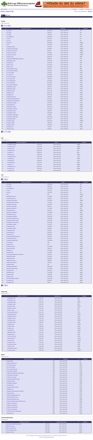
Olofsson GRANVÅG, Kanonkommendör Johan (16, 401)
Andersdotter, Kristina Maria (12, 48)
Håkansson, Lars (10, 92)
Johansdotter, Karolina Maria (12, 114)
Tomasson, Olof (11, 168)
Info (88, 9)
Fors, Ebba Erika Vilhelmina (12, 70)
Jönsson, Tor (10, 164)
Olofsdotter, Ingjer (10, 272)
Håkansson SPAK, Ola (11, 96)
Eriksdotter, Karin (11, 150)
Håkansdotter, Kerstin (11, 88)
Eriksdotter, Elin (10, 62)
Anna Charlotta (10, 361)
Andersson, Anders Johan (12, 50)
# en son (8, 38)
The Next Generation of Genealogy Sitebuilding (42, 435)
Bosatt (65, 359)
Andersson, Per (11, 148)
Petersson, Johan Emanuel (12, 407)
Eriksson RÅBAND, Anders (12, 68)
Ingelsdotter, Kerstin (12, 318)
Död (62, 182)
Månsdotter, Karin (10, 393)
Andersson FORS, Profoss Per (13, 202)
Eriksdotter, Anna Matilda (12, 212)
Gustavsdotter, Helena (11, 214)
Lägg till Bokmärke (83, 11)
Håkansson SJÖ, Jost (12, 316)
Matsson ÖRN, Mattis (11, 256)
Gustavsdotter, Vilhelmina (12, 216)
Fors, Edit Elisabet (10, 72)
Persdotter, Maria (10, 282)
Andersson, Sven (10, 56)
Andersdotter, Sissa (11, 304)
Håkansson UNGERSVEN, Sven (13, 98)
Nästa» (9, 25)
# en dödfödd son (10, 36)
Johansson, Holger (10, 124)
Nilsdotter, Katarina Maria (12, 266)
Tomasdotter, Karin (11, 166)
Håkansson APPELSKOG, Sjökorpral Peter (15, 373)
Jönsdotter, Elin (11, 158)
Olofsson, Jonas (10, 276)
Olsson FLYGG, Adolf (12, 336)
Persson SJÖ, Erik (11, 342)
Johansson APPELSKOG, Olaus (13, 236)
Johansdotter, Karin (12, 156)
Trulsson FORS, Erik (10, 432)
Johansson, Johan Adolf (11, 377)
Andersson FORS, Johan (12, 363)
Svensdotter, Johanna (12, 344)
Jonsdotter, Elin (10, 242)
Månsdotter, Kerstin (11, 332)
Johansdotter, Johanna (11, 110)
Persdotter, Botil (10, 280)
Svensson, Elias (10, 413)
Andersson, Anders (11, 146)
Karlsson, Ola (9, 250)
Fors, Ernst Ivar (10, 74)
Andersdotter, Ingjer (11, 298)
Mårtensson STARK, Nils (12, 262)
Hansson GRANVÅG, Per (13, 312)
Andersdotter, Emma (11, 46)
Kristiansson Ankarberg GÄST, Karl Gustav (15, 254)
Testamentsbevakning (61, 422)
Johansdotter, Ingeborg (11, 106)
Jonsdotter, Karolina (11, 246)
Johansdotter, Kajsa (11, 230)
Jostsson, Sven (11, 328)
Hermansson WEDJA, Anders (12, 220)
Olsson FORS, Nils (11, 338)
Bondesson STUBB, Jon (11, 208)
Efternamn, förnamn (26, 28)
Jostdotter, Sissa (11, 326)
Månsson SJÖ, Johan (11, 260)
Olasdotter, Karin (10, 270)
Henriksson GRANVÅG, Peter (13, 218)
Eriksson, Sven (10, 66)
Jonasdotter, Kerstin (12, 322)
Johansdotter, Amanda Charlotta (13, 100)
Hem (3, 9)
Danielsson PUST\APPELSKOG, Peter (13, 424)
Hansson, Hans (11, 154)
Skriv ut (77, 11)
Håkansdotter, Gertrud (11, 86)
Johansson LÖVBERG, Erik (12, 240)
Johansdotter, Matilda (11, 118)
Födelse (63, 28)
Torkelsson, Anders (11, 350)
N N (8, 194)
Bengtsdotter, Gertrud (11, 60)
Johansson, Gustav (11, 122)
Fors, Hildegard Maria (11, 80)
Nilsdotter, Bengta (10, 264)
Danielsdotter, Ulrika (11, 210)
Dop (56, 142)
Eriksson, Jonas (10, 64)
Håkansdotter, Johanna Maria (12, 222)
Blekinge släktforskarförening (49, 437)
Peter (8, 44)
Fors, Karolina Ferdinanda (12, 84)
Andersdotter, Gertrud (11, 198)
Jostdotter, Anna (11, 324)
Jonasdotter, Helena (11, 381)
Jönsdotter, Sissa (10, 385)
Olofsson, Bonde (10, 274)
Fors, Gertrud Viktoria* (11, 76)
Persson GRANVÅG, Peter (11, 430)
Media (82, 9)
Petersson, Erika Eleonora (12, 405)
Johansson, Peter (10, 128)
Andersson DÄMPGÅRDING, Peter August (15, 58)
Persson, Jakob (11, 340)
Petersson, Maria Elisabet (12, 409)
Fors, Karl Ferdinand (11, 82)
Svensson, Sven (11, 346)
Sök (6, 9)
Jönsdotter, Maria (11, 162)
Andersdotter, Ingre (11, 300)
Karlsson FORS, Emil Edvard (12, 387)
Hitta (75, 9)
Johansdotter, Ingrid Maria (12, 108)
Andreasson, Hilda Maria (12, 206)
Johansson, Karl (10, 126)
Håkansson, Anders (11, 90)
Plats (3, 15)
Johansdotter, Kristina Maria (12, 116)
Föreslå (7, 15)
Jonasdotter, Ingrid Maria (12, 383)
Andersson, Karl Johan (11, 52)
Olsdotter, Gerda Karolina (12, 403)
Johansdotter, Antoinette (11, 102)
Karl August (9, 42)
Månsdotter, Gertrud (11, 258)
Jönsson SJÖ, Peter (11, 248)
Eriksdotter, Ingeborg (12, 308)
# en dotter (9, 30)
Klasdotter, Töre (10, 252)
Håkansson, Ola (10, 94)
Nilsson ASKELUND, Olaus (12, 268)
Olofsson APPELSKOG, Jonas (13, 399)
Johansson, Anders (10, 120)
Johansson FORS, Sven (11, 238)
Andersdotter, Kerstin (12, 144)
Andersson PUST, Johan (11, 204)
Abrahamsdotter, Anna (11, 196)
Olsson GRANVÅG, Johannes (13, 278)
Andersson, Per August (11, 54)
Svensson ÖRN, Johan (12, 348)
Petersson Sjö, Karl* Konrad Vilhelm (14, 411)
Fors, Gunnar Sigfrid (11, 78)
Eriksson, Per (10, 152)
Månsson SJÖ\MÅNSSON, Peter (13, 395)
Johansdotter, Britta (11, 104)
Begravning (57, 296)
